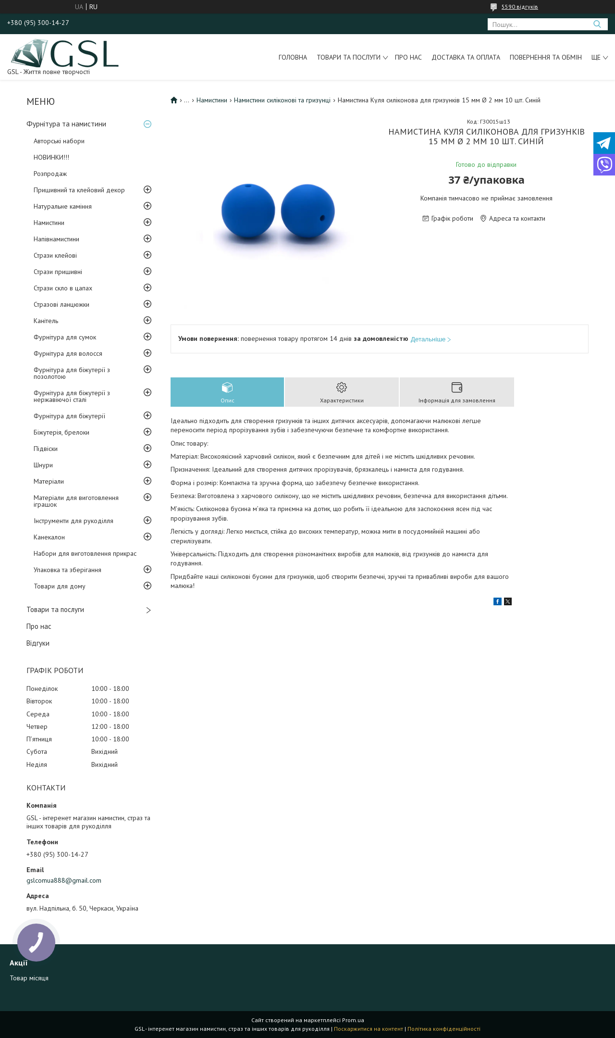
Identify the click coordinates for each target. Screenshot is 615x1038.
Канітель (46, 320)
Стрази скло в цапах (63, 288)
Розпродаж (50, 173)
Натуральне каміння (63, 206)
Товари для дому (60, 586)
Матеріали (49, 481)
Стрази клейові (55, 255)
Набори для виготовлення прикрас (85, 553)
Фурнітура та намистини (66, 123)
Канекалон (49, 537)
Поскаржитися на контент (368, 1028)
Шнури (43, 465)
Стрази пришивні (58, 271)
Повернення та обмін (546, 57)
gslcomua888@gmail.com (63, 880)
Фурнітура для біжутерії (69, 416)
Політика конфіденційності (443, 1028)
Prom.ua (353, 1020)
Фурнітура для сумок (65, 337)
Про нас (408, 57)
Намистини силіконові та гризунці (282, 100)
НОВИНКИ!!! (51, 157)
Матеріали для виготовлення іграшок (76, 501)
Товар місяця (29, 978)
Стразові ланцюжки (61, 304)
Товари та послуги (349, 57)
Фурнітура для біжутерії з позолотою (72, 373)
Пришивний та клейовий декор (79, 190)
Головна (293, 57)
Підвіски (46, 448)
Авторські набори (59, 141)
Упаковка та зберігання (67, 569)
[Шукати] (597, 24)
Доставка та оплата (465, 57)
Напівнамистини (56, 239)
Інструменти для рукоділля (73, 520)
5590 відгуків (520, 6)
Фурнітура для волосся (68, 353)
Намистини (49, 222)
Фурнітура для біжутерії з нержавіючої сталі (72, 396)
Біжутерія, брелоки (61, 432)
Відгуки (37, 643)
